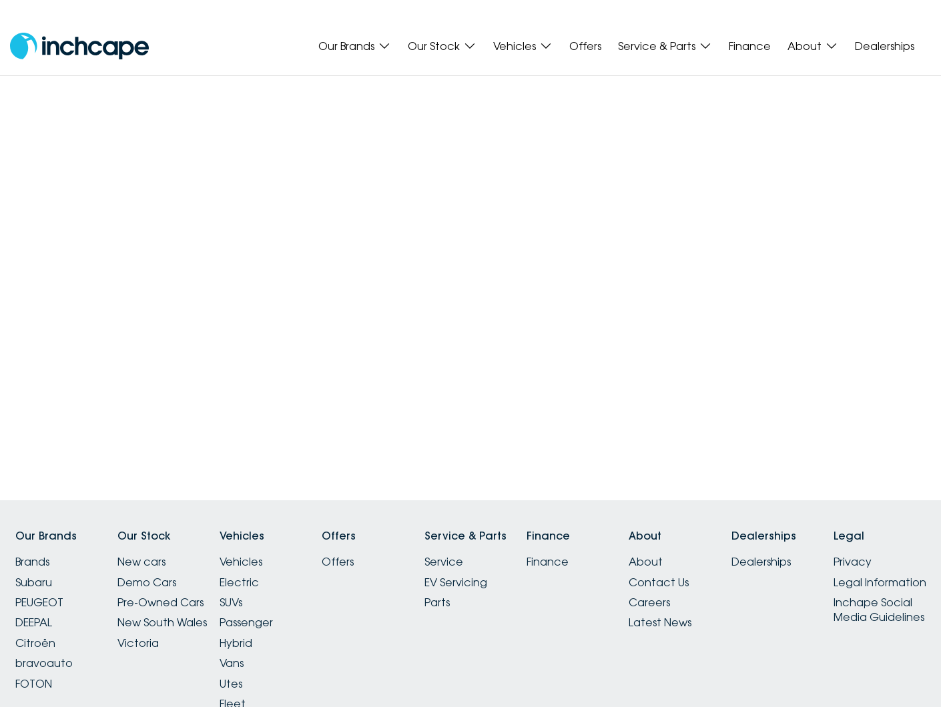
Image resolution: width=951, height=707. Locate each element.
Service (443, 561)
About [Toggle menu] (812, 46)
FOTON (33, 683)
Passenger (246, 622)
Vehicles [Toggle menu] (523, 46)
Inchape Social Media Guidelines (879, 610)
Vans (232, 663)
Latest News (660, 622)
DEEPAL (33, 622)
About (646, 561)
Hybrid (236, 643)
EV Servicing (455, 582)
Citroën (35, 643)
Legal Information (880, 582)
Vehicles (241, 561)
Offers (585, 46)
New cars (141, 561)
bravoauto (44, 663)
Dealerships (884, 46)
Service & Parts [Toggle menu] (665, 46)
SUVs (231, 602)
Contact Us (659, 582)
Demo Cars (146, 582)
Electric (239, 582)
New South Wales (162, 622)
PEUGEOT (39, 602)
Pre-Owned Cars (160, 602)
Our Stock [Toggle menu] (442, 46)
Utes (231, 683)
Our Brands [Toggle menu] (354, 46)
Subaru (33, 582)
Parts (437, 602)
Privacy (853, 561)
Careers (649, 602)
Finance (750, 46)
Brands (32, 561)
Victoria (138, 643)
